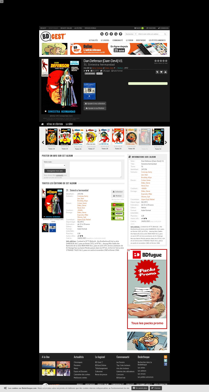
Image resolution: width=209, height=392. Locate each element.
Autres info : (135, 218)
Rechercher (165, 34)
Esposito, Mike (82, 215)
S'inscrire (151, 28)
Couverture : (70, 219)
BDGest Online (66, 28)
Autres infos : (71, 236)
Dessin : (69, 203)
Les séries (141, 368)
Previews (77, 365)
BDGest (43, 28)
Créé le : (69, 238)
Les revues (142, 374)
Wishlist (117, 196)
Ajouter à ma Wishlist (95, 108)
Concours (120, 374)
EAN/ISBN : (70, 231)
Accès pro (78, 28)
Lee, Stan (80, 198)
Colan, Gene (82, 203)
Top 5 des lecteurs (123, 365)
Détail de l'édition (55, 124)
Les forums (120, 362)
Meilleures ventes (80, 378)
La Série (69, 124)
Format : (69, 229)
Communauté (117, 40)
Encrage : (69, 212)
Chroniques (78, 362)
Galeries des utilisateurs (125, 371)
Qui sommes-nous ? (144, 384)
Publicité (130, 384)
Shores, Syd (81, 217)
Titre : (133, 164)
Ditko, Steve (81, 205)
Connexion (163, 28)
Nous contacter (160, 384)
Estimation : (70, 224)
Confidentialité (117, 384)
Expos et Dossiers (80, 371)
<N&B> (80, 210)
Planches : (70, 233)
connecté (59, 175)
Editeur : (69, 226)
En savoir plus (140, 388)
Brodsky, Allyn (82, 201)
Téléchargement (101, 368)
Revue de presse (101, 374)
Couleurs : (70, 210)
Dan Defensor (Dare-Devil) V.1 (103, 60)
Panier (139, 28)
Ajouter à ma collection (95, 103)
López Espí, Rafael (84, 219)
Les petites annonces (157, 40)
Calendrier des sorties (82, 374)
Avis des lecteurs (122, 368)
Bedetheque (53, 28)
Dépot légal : (71, 222)
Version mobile (90, 28)
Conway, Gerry (82, 196)
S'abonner (99, 371)
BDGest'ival (120, 378)
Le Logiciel (105, 40)
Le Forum (129, 40)
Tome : (133, 166)
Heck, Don (81, 208)
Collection (118, 192)
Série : (133, 161)
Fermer (155, 388)
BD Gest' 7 (99, 362)
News (76, 368)
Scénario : (69, 196)
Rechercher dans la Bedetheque (145, 363)
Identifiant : (70, 194)
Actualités (93, 40)
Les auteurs (142, 371)
